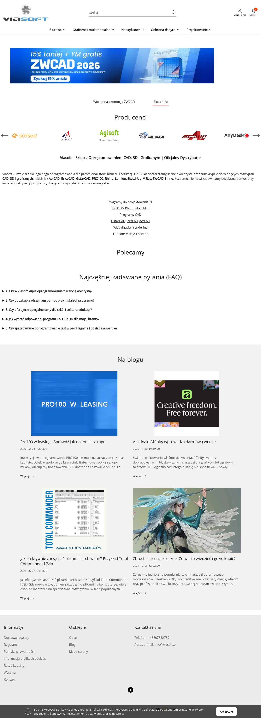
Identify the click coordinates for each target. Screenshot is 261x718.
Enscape (142, 234)
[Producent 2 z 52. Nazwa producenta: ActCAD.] (66, 135)
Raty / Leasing (14, 665)
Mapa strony (78, 651)
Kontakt (9, 679)
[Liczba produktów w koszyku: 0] (253, 12)
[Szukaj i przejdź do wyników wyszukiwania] (173, 12)
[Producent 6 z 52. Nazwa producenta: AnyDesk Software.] (237, 135)
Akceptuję (226, 711)
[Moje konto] (240, 12)
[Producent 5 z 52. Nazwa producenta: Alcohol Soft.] (194, 135)
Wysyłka (10, 672)
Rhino (129, 208)
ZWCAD (132, 221)
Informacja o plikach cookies (25, 658)
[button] (57, 30)
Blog (72, 644)
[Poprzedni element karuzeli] (5, 135)
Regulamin (12, 644)
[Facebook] (130, 690)
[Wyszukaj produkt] (132, 12)
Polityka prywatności (19, 651)
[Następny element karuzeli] (256, 135)
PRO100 (117, 208)
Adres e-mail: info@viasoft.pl (155, 644)
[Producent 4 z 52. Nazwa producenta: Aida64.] (151, 135)
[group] (130, 65)
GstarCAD (118, 221)
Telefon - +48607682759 (151, 637)
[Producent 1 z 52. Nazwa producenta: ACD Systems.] (24, 135)
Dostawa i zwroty (16, 637)
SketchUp (142, 208)
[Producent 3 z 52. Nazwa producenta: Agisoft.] (109, 135)
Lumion (118, 234)
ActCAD (144, 221)
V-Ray (130, 234)
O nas (73, 637)
